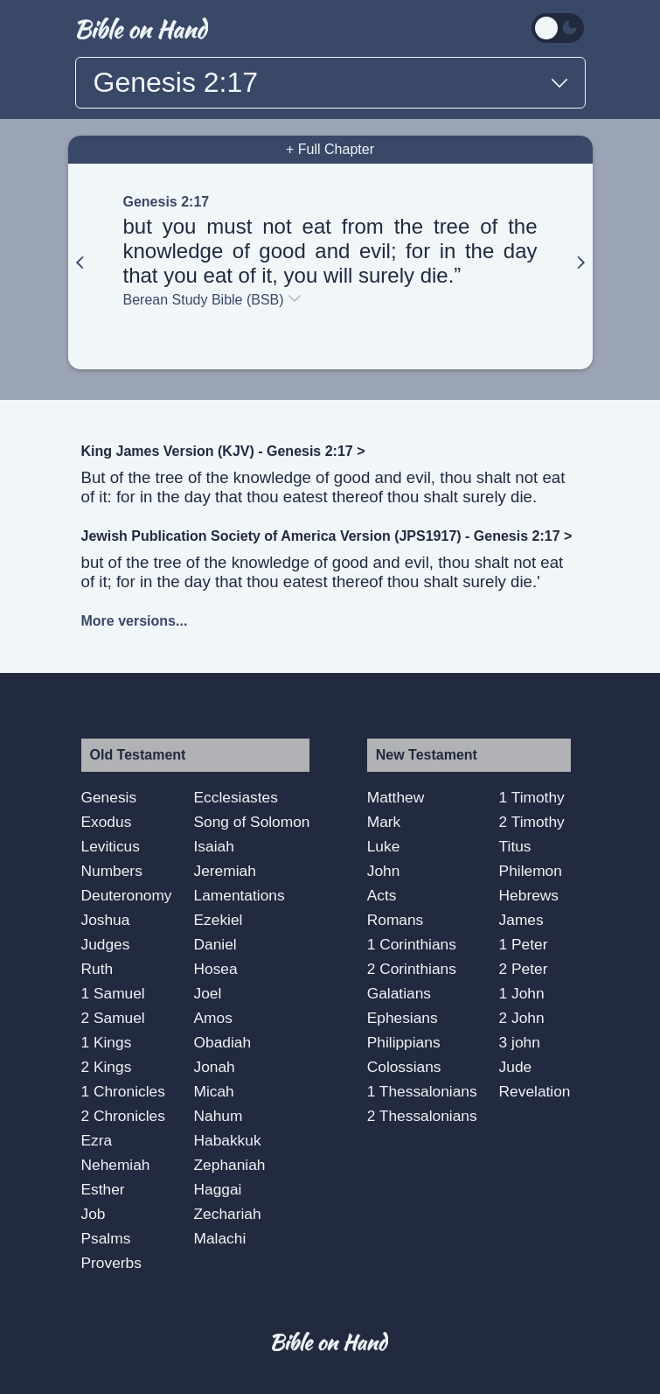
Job (93, 1213)
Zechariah (227, 1213)
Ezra (97, 1140)
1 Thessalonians (422, 1091)
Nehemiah (115, 1164)
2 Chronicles (123, 1115)
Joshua (105, 919)
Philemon (530, 870)
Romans (395, 919)
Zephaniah (230, 1164)
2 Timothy (532, 821)
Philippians (404, 1042)
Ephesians (402, 1017)
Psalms (106, 1238)
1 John (522, 993)
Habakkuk (227, 1140)
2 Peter (523, 968)
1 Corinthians (411, 944)
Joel (208, 993)
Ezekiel (218, 919)
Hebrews (529, 895)
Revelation (535, 1091)
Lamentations (239, 895)
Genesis (109, 797)
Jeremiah (225, 870)
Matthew (396, 797)
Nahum (218, 1115)
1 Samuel (113, 993)
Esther (103, 1189)
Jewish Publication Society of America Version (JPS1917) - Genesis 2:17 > (327, 536)
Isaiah (214, 846)
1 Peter (523, 944)
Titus (515, 846)
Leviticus (110, 846)
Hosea (216, 968)
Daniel (215, 944)
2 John (522, 1017)
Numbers (111, 870)
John (383, 870)
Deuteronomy (126, 895)
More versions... (134, 620)
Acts (382, 895)
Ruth (97, 968)
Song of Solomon (252, 821)
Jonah (214, 1066)
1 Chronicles (123, 1091)
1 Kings (106, 1042)
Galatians (399, 993)
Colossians (404, 1066)
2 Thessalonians (422, 1115)
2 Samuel (113, 1017)
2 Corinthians (411, 968)
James (521, 919)
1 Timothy (532, 797)
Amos (213, 1017)
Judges (105, 944)
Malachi (220, 1238)
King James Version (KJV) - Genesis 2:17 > (223, 451)
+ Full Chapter (330, 149)
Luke (383, 846)
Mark (384, 821)
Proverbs (111, 1262)
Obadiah (223, 1042)
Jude (515, 1066)
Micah (214, 1091)
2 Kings (106, 1066)
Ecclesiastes (236, 797)
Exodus (106, 821)
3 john (519, 1042)
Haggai (218, 1189)
